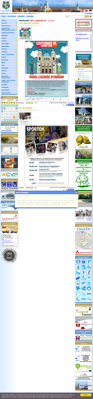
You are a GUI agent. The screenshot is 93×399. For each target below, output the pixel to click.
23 (2, 117)
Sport (9, 65)
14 (14, 111)
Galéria (9, 73)
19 (9, 114)
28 (14, 117)
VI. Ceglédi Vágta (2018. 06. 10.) (80, 218)
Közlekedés (9, 68)
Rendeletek (81, 73)
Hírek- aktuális (12, 16)
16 (2, 114)
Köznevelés (9, 60)
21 (14, 114)
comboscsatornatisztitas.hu (8, 245)
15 (16, 111)
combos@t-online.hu (6, 241)
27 (11, 117)
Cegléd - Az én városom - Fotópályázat (9, 81)
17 (4, 114)
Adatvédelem (5, 90)
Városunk (9, 23)
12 (9, 111)
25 (7, 117)
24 (4, 117)
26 (9, 117)
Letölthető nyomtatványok (84, 71)
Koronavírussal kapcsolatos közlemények (9, 93)
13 (11, 111)
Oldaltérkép (21, 16)
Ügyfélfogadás (81, 69)
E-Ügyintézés (81, 75)
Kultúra (9, 57)
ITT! (71, 397)
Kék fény (9, 71)
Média (9, 63)
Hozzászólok (71, 102)
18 (7, 114)
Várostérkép (29, 16)
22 (16, 114)
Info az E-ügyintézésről (83, 77)
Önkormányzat (9, 26)
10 (4, 111)
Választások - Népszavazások (9, 76)
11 (7, 111)
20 (11, 114)
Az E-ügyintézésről (84, 79)
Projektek (9, 85)
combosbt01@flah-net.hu (7, 242)
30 (2, 120)
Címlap (3, 16)
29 (16, 117)
